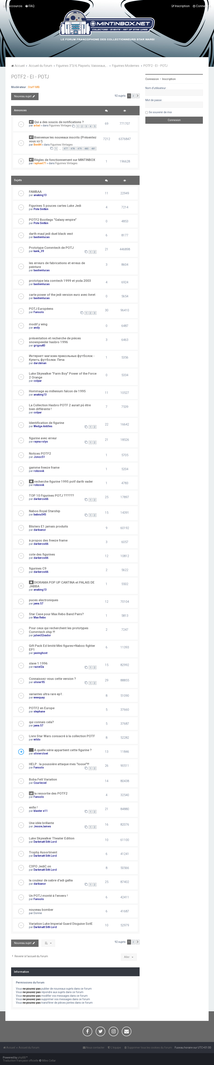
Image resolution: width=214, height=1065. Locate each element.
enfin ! (33, 807)
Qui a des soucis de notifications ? (59, 122)
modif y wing (38, 324)
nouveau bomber (41, 910)
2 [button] (133, 95)
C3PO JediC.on (40, 866)
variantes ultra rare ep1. (46, 694)
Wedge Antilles (43, 426)
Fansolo (39, 312)
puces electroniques (43, 600)
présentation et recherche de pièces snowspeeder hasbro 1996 (55, 340)
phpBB (22, 1057)
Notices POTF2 (40, 453)
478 (73, 148)
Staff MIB (34, 87)
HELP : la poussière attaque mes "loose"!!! (59, 764)
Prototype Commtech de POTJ (51, 248)
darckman (40, 363)
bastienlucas (42, 237)
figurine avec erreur (43, 438)
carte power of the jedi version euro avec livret (62, 295)
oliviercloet (41, 753)
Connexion (152, 79)
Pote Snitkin (41, 209)
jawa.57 (38, 603)
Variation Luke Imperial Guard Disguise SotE (61, 924)
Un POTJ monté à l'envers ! (48, 896)
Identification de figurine (46, 423)
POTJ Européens (41, 309)
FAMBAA (35, 192)
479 (79, 148)
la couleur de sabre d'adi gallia (51, 880)
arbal (37, 125)
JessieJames (42, 826)
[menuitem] (30, 6)
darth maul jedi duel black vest (51, 234)
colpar (38, 380)
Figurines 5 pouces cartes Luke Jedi (55, 206)
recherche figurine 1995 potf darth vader (63, 481)
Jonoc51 (39, 456)
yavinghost (40, 652)
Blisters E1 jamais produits (48, 526)
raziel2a (39, 666)
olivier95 (39, 682)
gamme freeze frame (44, 467)
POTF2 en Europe (41, 708)
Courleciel (40, 782)
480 (86, 148)
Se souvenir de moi (160, 112)
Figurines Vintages (60, 125)
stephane (39, 711)
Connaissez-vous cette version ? (52, 679)
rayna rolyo (41, 441)
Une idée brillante (41, 823)
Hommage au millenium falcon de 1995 (57, 391)
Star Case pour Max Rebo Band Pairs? (56, 614)
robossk (39, 470)
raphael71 (40, 163)
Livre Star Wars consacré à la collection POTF (62, 736)
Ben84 (37, 144)
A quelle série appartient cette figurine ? (63, 750)
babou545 (40, 514)
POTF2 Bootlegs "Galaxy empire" (53, 220)
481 (93, 148)
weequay (39, 697)
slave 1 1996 (38, 663)
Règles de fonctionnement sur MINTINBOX (64, 160)
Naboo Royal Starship (44, 511)
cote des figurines (42, 554)
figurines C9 (37, 568)
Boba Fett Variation (43, 779)
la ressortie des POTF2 (50, 793)
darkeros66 (41, 498)
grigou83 (39, 345)
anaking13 (40, 195)
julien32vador (42, 635)
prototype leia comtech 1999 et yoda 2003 (60, 281)
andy (37, 327)
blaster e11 (41, 810)
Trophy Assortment (43, 852)
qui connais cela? (41, 722)
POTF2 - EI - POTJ (30, 77)
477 (66, 148)
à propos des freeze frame (48, 540)
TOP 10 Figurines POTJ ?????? (51, 495)
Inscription (169, 79)
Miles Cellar (49, 1060)
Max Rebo (40, 617)
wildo (37, 739)
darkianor (40, 529)
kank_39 (39, 251)
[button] (138, 96)
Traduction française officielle (21, 1060)
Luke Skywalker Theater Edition (51, 838)
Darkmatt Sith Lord (45, 841)
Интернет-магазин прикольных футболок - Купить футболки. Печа (62, 358)
